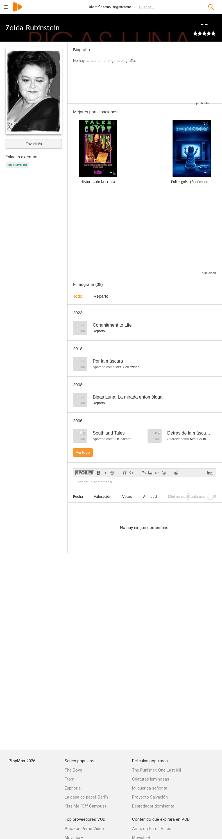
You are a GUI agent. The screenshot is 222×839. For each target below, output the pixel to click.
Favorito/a (34, 144)
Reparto (101, 296)
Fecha (78, 496)
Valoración (102, 496)
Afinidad (150, 496)
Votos (127, 496)
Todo (77, 296)
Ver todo (83, 452)
